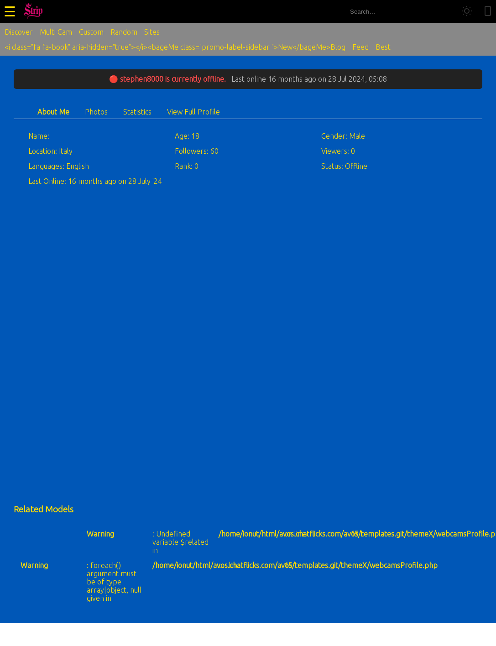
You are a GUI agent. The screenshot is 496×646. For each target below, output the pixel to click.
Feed (360, 47)
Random (123, 32)
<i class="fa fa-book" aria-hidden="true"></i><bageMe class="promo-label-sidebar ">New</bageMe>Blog (175, 47)
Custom (91, 32)
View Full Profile (193, 112)
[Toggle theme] (467, 12)
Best (383, 47)
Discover (19, 32)
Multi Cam (56, 32)
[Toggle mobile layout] (488, 12)
